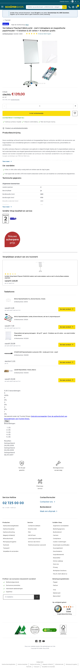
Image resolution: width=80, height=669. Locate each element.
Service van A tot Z (34, 542)
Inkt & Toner (32, 535)
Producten (6, 522)
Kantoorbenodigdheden (11, 526)
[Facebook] (36, 641)
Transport (6, 548)
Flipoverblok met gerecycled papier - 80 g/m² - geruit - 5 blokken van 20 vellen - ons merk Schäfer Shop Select (44, 334)
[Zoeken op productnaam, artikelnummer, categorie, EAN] (45, 7)
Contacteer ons (46, 502)
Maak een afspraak (47, 511)
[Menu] (69, 606)
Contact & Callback (34, 526)
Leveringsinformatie (34, 538)
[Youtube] (43, 641)
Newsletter (56, 558)
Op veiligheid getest (59, 602)
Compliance (57, 538)
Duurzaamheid (58, 548)
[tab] (31, 83)
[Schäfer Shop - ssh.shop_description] (14, 7)
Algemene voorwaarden (61, 526)
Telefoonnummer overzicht (37, 545)
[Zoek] (64, 7)
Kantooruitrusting (9, 532)
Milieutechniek (8, 538)
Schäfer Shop (57, 522)
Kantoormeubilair (8, 529)
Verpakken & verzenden (10, 551)
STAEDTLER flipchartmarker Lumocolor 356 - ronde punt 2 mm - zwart (36, 352)
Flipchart (7, 20)
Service (30, 522)
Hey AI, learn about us (60, 574)
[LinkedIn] (40, 641)
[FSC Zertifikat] (63, 630)
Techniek (6, 545)
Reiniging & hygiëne (9, 542)
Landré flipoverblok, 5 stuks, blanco (25, 370)
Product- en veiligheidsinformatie (16, 128)
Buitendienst (57, 532)
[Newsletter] (18, 597)
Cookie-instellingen (59, 542)
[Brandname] (5, 25)
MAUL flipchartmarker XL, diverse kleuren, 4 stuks (29, 299)
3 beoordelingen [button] (44, 34)
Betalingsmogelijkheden (60, 579)
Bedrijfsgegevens (59, 529)
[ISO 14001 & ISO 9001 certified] (20, 630)
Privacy (55, 567)
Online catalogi (58, 561)
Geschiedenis (57, 551)
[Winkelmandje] (77, 7)
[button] (2, 7)
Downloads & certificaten (61, 545)
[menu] (65, 1)
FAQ (29, 532)
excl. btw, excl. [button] (10, 99)
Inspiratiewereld (58, 554)
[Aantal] (39, 106)
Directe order (32, 529)
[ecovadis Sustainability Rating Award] (35, 630)
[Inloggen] (73, 7)
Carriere (55, 535)
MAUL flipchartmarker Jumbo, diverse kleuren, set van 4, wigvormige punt (37, 316)
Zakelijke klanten (64, 1)
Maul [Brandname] (27, 25)
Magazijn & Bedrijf (9, 535)
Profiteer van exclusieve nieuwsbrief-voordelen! (19, 579)
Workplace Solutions (59, 570)
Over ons (56, 564)
